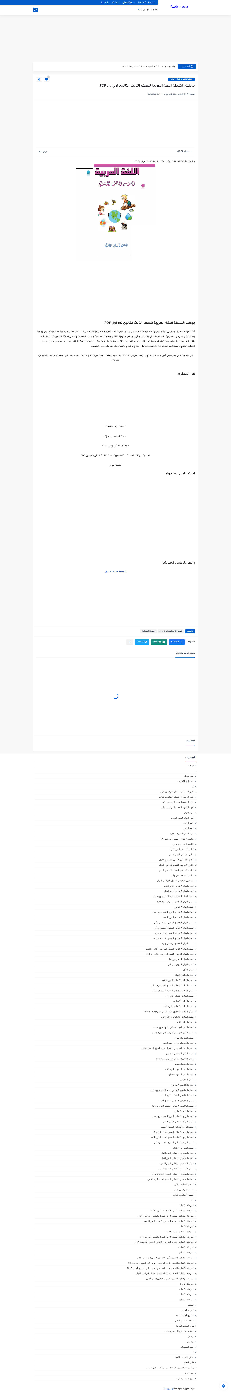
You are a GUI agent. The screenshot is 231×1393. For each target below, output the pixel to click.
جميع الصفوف (187, 1346)
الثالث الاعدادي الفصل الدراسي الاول (176, 838)
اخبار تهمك (189, 776)
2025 (191, 765)
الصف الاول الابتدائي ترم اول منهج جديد (175, 901)
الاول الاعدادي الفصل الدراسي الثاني (176, 797)
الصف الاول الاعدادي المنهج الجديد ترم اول (174, 933)
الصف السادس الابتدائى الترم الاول (177, 1158)
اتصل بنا (104, 3)
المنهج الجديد (188, 1310)
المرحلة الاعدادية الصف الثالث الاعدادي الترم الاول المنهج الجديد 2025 (161, 1263)
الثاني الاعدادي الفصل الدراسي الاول (176, 865)
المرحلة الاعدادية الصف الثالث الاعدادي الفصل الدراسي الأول (165, 1273)
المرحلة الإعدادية (186, 1247)
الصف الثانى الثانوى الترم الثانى (179, 1069)
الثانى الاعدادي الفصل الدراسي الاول (176, 859)
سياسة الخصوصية (146, 3)
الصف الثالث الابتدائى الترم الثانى (178, 980)
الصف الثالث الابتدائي (184, 975)
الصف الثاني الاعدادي (184, 1037)
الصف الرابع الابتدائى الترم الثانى (178, 1121)
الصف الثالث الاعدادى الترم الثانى (178, 1006)
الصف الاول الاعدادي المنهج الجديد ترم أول (174, 927)
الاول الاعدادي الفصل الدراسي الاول (177, 791)
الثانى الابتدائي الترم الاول (182, 849)
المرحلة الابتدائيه (186, 1226)
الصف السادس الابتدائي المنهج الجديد (176, 1168)
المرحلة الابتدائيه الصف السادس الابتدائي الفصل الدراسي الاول (164, 1242)
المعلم (191, 1305)
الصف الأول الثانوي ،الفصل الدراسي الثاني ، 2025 (170, 954)
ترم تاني (190, 1341)
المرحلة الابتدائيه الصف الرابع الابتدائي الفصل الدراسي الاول (166, 1236)
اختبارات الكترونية (185, 781)
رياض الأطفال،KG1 (185, 1357)
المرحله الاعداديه (186, 1299)
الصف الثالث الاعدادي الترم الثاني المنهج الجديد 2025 (168, 1011)
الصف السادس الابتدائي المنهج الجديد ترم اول (172, 1174)
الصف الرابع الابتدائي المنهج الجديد (177, 1126)
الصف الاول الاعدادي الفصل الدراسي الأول (174, 922)
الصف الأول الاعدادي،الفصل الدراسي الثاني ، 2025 (170, 948)
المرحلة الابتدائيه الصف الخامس (179, 1231)
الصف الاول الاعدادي (184, 907)
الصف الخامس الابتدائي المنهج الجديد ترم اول (172, 1106)
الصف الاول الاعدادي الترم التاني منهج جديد (173, 912)
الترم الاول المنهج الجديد (182, 817)
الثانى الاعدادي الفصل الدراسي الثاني (176, 870)
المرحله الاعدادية (186, 1294)
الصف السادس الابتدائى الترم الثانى (177, 1163)
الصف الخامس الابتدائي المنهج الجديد (176, 1100)
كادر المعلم (189, 1362)
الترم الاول (189, 812)
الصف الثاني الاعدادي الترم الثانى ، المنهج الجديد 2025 (168, 1048)
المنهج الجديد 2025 (185, 1315)
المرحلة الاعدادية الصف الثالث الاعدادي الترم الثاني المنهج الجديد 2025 (160, 1268)
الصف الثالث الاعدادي (183, 1001)
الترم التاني (188, 823)
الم (192, 1200)
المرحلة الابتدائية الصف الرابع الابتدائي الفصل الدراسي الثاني (165, 1215)
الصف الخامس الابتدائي (183, 1085)
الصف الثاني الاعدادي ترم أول (180, 1053)
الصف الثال (188, 969)
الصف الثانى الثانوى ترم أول (180, 1074)
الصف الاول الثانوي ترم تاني (181, 964)
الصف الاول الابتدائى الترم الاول (179, 891)
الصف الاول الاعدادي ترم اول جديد (178, 943)
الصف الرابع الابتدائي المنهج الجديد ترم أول (174, 1142)
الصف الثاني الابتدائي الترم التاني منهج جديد (173, 1032)
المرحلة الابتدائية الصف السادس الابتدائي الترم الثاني (169, 1221)
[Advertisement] (115, 39)
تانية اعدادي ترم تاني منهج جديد (179, 1331)
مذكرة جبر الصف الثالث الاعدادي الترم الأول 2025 (170, 1367)
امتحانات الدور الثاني (184, 1320)
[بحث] (35, 10)
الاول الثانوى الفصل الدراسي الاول (177, 802)
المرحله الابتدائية (186, 1289)
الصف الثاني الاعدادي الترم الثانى (178, 1043)
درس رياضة (179, 7)
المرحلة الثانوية (187, 1284)
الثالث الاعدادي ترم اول (183, 844)
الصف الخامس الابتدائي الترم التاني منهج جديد (172, 1090)
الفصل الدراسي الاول (184, 1189)
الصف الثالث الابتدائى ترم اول (181, 79)
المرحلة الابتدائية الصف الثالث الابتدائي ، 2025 (172, 1210)
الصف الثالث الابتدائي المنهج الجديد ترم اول (173, 990)
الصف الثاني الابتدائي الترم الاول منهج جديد (173, 1027)
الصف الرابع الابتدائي (184, 1111)
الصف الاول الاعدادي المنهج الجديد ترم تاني (173, 938)
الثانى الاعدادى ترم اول (183, 875)
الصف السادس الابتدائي (183, 1147)
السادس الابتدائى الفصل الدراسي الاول (175, 880)
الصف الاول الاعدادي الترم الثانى (178, 917)
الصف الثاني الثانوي (184, 1064)
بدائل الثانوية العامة (185, 1325)
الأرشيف (115, 3)
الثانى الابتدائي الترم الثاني (181, 854)
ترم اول (190, 1336)
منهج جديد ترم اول (185, 1378)
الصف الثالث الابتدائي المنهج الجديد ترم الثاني (172, 985)
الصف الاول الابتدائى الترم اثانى (179, 886)
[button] (177, 642)
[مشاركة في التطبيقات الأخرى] (129, 642)
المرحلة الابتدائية (149, 10)
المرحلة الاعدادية (186, 1252)
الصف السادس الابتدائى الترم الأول (177, 1153)
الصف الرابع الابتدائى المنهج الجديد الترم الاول (172, 1132)
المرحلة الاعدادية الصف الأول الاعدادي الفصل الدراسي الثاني (165, 1257)
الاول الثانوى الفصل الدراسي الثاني (177, 807)
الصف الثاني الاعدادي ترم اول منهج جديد (175, 1058)
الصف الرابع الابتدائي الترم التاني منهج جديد (173, 1116)
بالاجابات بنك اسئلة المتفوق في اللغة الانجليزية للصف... (148, 67)
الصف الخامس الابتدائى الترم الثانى (177, 1095)
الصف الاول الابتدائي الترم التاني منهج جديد (173, 896)
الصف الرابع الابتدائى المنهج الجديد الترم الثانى (172, 1137)
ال (193, 786)
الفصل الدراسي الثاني (183, 1195)
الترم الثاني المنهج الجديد (182, 833)
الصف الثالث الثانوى (184, 1022)
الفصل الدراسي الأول (184, 1184)
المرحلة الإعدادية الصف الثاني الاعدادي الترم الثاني (170, 1278)
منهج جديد (189, 1373)
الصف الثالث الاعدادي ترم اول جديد (177, 1016)
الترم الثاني (188, 828)
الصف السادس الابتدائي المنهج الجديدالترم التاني (171, 1179)
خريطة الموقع (128, 3)
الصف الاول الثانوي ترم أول (181, 959)
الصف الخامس (187, 1079)
